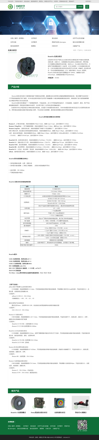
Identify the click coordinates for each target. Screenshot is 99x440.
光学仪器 (13, 42)
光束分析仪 (87, 50)
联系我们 (88, 1)
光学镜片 (34, 38)
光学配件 (34, 42)
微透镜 (33, 46)
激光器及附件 (14, 46)
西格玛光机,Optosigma (59, 42)
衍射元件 (55, 46)
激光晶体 (55, 38)
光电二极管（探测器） (17, 38)
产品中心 (80, 50)
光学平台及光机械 (78, 38)
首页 (74, 50)
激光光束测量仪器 (78, 42)
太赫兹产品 (76, 46)
